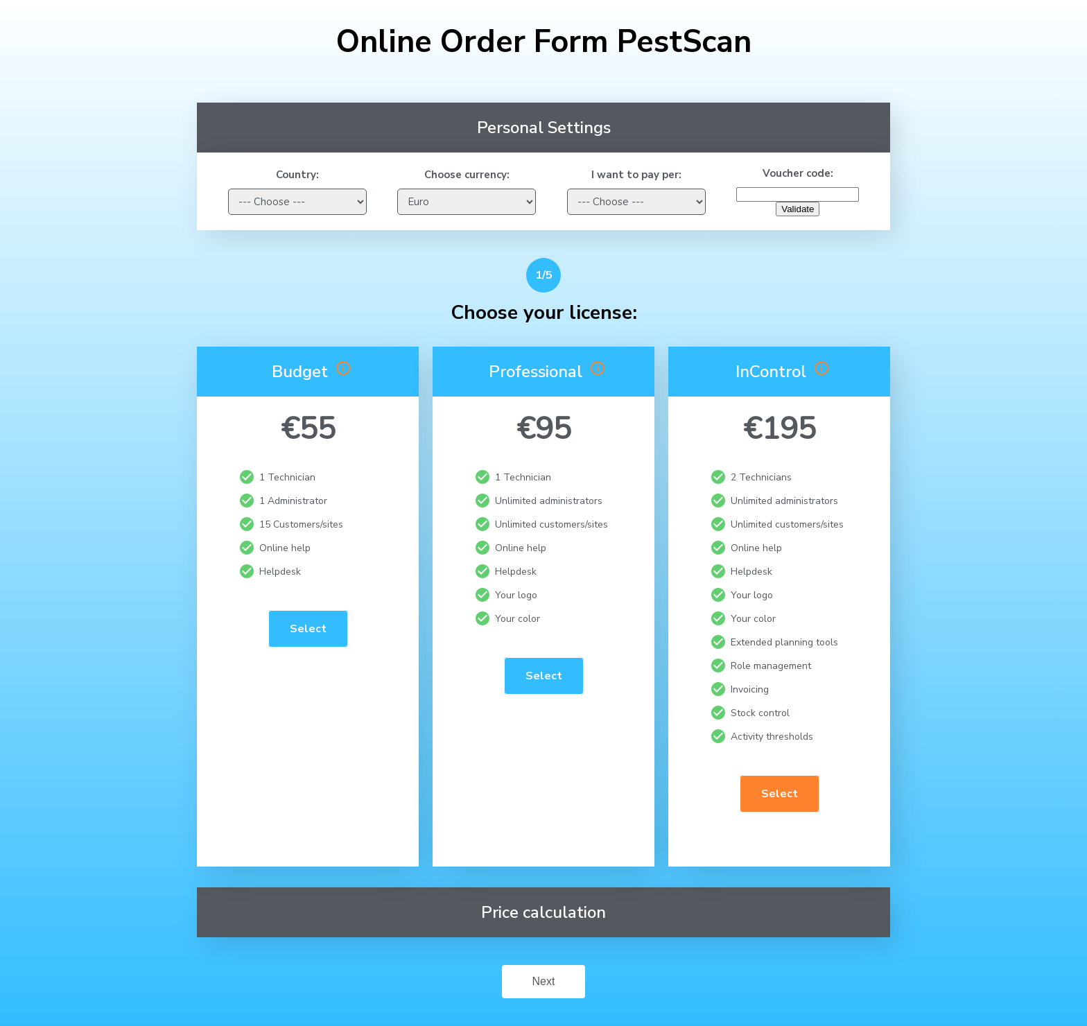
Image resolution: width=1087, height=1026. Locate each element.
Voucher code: (798, 173)
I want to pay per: (636, 175)
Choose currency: (467, 175)
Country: (297, 175)
